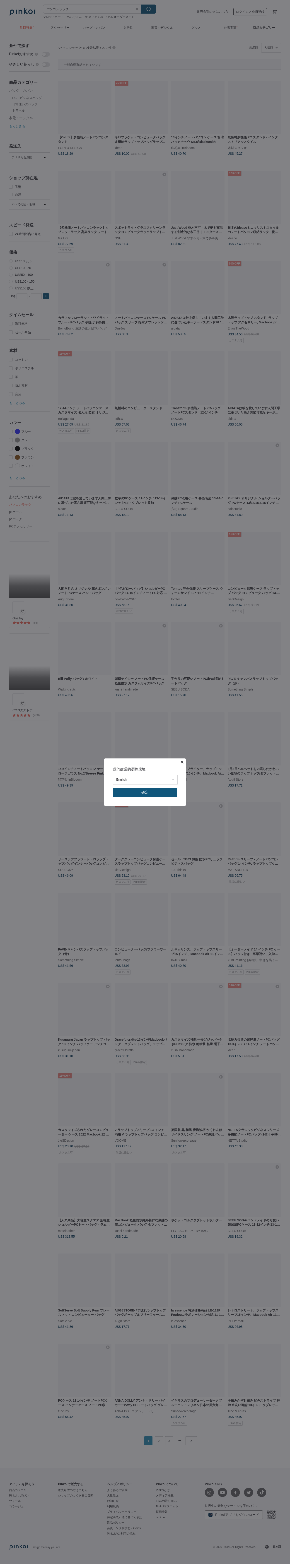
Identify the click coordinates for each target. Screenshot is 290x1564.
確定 (145, 792)
